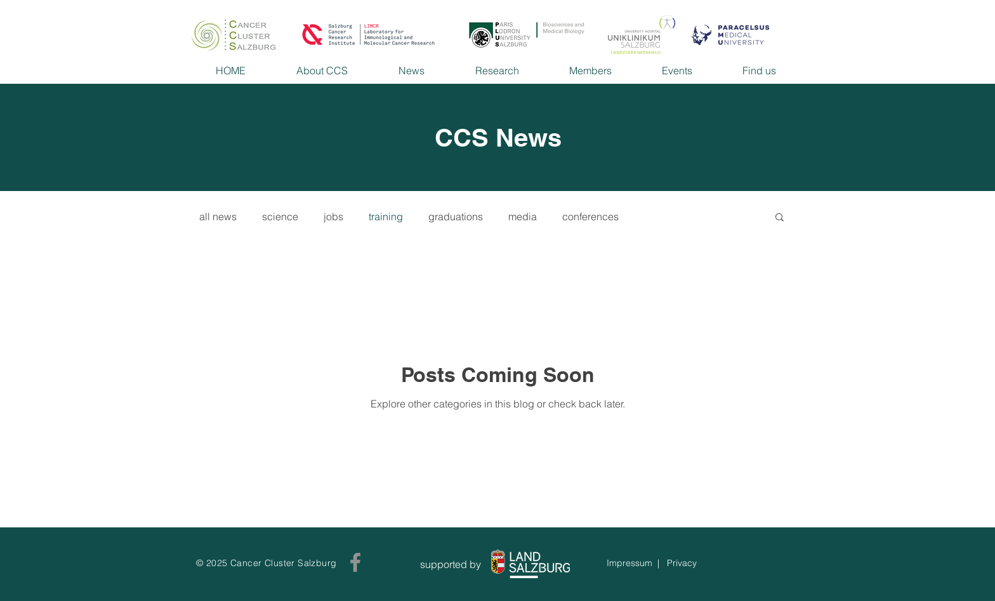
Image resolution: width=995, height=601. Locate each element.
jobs (333, 216)
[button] (780, 218)
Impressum (629, 563)
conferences (590, 216)
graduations (455, 216)
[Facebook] (355, 562)
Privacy (682, 563)
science (280, 216)
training (386, 216)
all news (218, 216)
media (522, 216)
